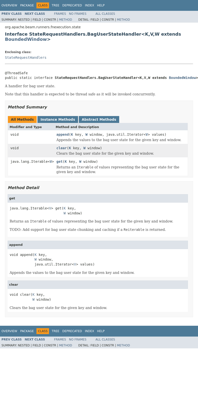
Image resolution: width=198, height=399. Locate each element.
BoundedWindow (26, 39)
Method (65, 19)
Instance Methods (57, 119)
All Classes (105, 13)
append (62, 134)
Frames (60, 13)
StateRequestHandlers (26, 57)
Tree (55, 5)
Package (27, 5)
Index (89, 5)
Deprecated (72, 5)
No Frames (77, 13)
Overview (9, 5)
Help (101, 5)
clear (61, 148)
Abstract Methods (99, 119)
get (59, 161)
